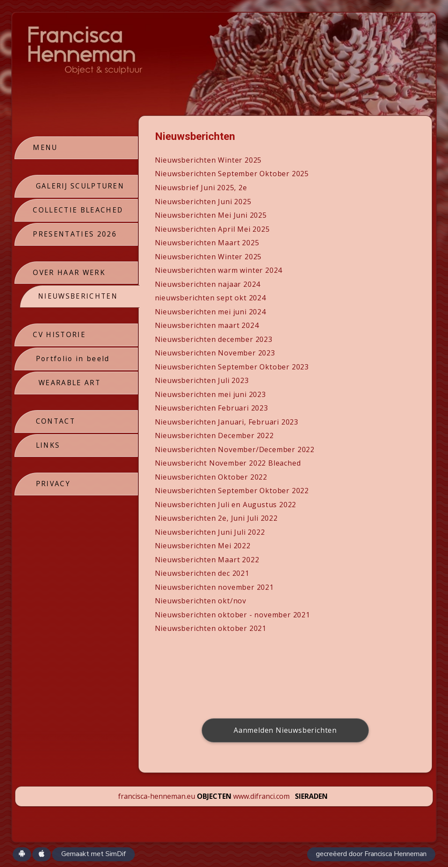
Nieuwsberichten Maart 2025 (207, 242)
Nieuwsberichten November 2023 (215, 353)
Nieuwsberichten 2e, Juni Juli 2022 (216, 518)
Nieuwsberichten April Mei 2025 (212, 229)
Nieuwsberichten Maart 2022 (207, 559)
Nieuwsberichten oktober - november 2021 (233, 615)
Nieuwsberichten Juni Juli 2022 (210, 532)
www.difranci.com (261, 796)
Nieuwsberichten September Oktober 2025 (232, 173)
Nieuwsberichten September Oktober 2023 (232, 367)
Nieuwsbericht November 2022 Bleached (228, 463)
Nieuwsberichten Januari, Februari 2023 (227, 422)
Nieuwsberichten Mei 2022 (203, 545)
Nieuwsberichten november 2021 (214, 587)
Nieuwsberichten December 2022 (214, 435)
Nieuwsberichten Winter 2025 (208, 160)
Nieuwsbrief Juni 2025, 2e (201, 187)
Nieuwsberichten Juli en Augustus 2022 (226, 504)
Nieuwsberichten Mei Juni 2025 (211, 215)
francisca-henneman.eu (156, 796)
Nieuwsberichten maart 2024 (207, 325)
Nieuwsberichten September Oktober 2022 (232, 490)
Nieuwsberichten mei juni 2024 (210, 312)
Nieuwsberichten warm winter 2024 (219, 270)
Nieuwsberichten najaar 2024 (208, 284)
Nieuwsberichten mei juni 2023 (210, 394)
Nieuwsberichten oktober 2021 (211, 628)
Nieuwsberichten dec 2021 (202, 573)
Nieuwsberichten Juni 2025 (203, 201)
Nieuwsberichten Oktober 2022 (211, 477)
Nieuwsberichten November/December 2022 (235, 449)
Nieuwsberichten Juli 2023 (202, 380)
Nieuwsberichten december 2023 (214, 339)
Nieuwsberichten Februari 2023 (212, 408)
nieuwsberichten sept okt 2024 (210, 298)
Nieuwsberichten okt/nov (202, 601)
